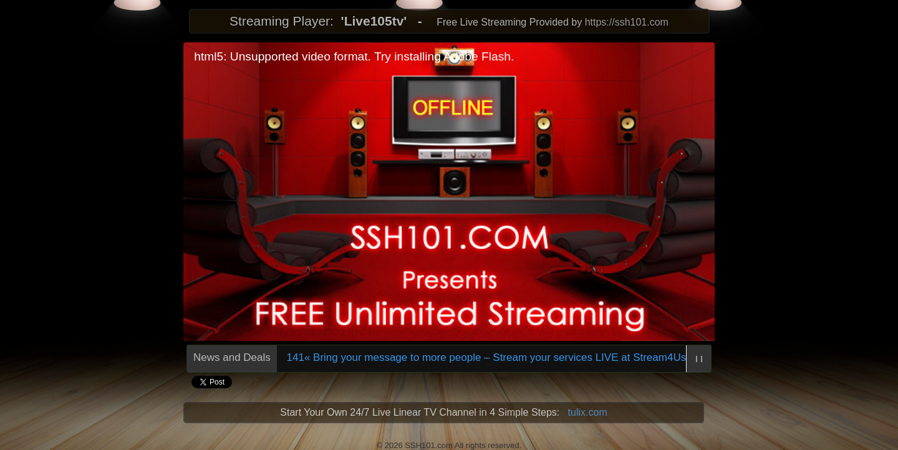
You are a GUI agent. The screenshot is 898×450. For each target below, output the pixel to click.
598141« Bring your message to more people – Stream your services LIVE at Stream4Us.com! (488, 357)
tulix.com (587, 412)
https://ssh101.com (627, 22)
